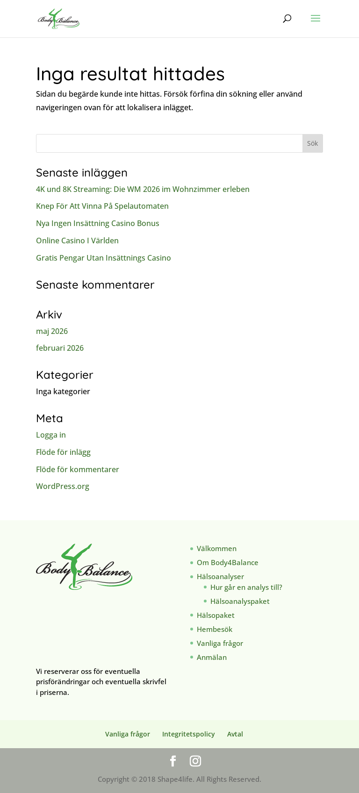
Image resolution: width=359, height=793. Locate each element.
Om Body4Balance (227, 562)
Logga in (51, 435)
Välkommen (217, 548)
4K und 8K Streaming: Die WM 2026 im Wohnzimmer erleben (143, 189)
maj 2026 (52, 331)
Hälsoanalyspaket (240, 601)
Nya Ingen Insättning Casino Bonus (97, 223)
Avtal (235, 733)
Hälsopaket (216, 615)
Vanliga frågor (220, 643)
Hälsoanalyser (220, 576)
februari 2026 (60, 348)
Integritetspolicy (188, 733)
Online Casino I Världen (77, 240)
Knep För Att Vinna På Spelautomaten (102, 206)
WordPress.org (62, 486)
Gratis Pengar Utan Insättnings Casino (103, 258)
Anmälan (212, 657)
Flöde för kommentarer (77, 469)
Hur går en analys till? (246, 587)
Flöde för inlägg (63, 452)
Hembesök (214, 629)
